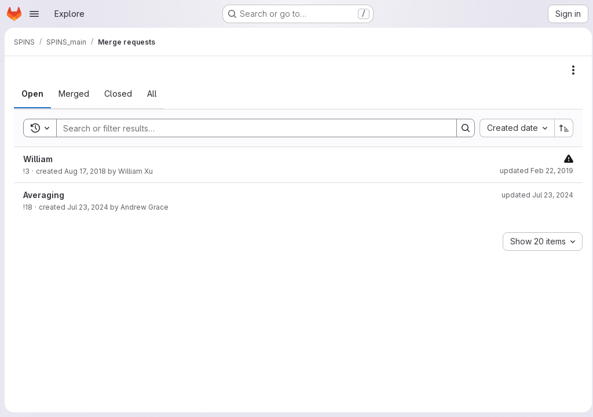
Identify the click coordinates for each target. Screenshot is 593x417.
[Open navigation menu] (34, 14)
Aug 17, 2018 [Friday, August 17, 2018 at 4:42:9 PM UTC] (85, 171)
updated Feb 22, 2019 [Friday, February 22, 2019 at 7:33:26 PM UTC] (533, 170)
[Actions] (570, 70)
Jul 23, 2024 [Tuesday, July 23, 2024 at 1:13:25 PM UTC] (87, 207)
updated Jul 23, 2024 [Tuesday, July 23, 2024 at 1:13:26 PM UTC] (534, 195)
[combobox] (513, 128)
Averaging (43, 195)
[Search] (249, 128)
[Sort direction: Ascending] (560, 128)
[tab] (32, 93)
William (38, 159)
